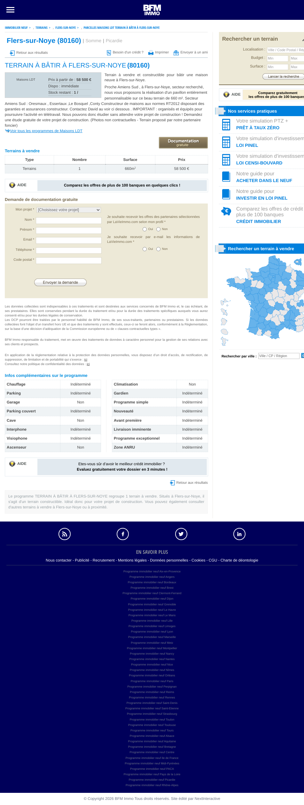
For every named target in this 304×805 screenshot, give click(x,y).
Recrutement (104, 560)
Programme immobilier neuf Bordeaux (152, 582)
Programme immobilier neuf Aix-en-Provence (152, 571)
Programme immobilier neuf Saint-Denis (152, 703)
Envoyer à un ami (191, 52)
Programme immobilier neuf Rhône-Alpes (152, 785)
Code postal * (23, 260)
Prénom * (27, 230)
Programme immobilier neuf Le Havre (152, 609)
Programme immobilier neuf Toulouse (152, 725)
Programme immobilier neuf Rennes (152, 697)
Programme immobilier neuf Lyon (152, 631)
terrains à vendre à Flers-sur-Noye (52, 507)
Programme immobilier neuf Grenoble (152, 604)
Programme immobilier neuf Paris (152, 681)
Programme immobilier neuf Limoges (152, 626)
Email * (28, 240)
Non (165, 229)
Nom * (29, 220)
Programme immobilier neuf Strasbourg (152, 713)
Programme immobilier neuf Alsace (152, 735)
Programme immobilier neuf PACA (152, 768)
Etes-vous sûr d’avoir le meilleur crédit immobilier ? (122, 467)
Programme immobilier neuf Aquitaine (152, 741)
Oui (150, 229)
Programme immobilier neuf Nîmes (152, 670)
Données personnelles (169, 560)
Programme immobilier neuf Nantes (152, 659)
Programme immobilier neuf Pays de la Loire (152, 774)
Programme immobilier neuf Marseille (152, 637)
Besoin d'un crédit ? (125, 52)
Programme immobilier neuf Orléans (152, 675)
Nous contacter (59, 560)
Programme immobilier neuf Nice (152, 664)
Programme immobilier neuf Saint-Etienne (152, 708)
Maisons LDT (26, 80)
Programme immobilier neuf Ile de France (152, 758)
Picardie (114, 41)
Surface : (257, 66)
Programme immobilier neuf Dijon (152, 598)
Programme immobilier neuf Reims (152, 692)
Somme (93, 41)
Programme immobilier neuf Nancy (152, 653)
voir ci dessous (117, 109)
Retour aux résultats (29, 53)
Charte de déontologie (239, 560)
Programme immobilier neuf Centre (151, 752)
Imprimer (158, 52)
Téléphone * (25, 250)
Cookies (198, 560)
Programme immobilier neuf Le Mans (152, 615)
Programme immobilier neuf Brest (151, 587)
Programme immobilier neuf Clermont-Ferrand (151, 593)
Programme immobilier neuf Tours (152, 730)
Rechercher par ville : (239, 356)
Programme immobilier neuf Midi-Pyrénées (152, 763)
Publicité (82, 560)
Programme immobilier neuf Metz (152, 642)
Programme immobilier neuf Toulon (152, 719)
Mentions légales (132, 560)
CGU (213, 560)
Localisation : (254, 49)
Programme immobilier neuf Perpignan (151, 686)
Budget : (258, 57)
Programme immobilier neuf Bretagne (152, 746)
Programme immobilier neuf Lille (152, 620)
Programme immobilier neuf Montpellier (152, 648)
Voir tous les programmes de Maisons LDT (46, 131)
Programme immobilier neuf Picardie (152, 779)
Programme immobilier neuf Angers (152, 576)
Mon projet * (25, 209)
